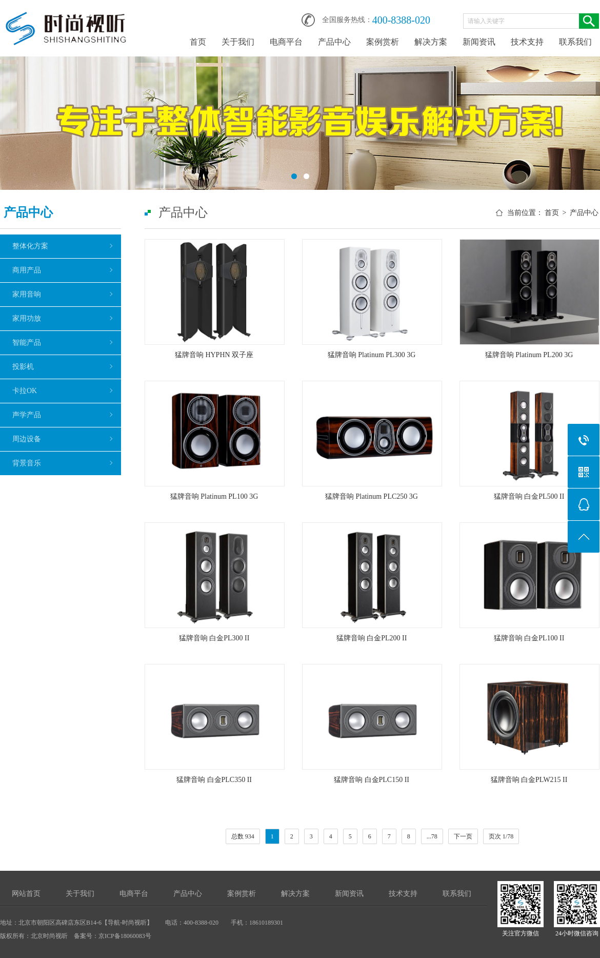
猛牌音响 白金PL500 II (529, 496)
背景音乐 (26, 463)
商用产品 (26, 270)
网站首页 (26, 893)
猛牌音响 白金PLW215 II (529, 780)
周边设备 (26, 439)
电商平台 (286, 41)
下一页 (463, 836)
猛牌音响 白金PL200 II (371, 638)
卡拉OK (24, 391)
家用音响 (26, 294)
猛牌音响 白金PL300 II (214, 638)
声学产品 (26, 415)
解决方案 (430, 41)
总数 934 (242, 836)
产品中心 (334, 41)
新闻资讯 (479, 41)
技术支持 (527, 41)
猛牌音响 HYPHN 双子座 (214, 355)
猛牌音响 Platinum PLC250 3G (371, 496)
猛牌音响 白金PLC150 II (371, 780)
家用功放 (26, 318)
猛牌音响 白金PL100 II (529, 638)
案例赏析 (382, 41)
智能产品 (26, 342)
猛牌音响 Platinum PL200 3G (529, 355)
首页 (198, 41)
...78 (432, 836)
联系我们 (575, 41)
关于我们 (238, 41)
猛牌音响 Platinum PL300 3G (372, 355)
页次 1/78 (501, 836)
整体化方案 (30, 246)
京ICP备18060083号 (124, 936)
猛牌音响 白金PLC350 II (214, 780)
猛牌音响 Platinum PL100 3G (214, 496)
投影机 (23, 366)
